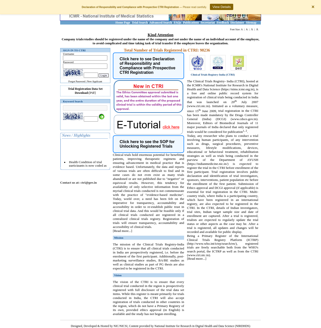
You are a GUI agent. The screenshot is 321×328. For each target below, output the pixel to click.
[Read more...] (122, 231)
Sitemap (251, 22)
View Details (221, 7)
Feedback (223, 22)
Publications (191, 22)
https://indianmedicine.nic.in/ (207, 164)
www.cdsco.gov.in (244, 119)
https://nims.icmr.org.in (237, 89)
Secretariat (208, 22)
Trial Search (140, 22)
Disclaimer (237, 22)
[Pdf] (92, 93)
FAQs (178, 22)
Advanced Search (160, 22)
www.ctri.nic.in (198, 106)
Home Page (122, 22)
